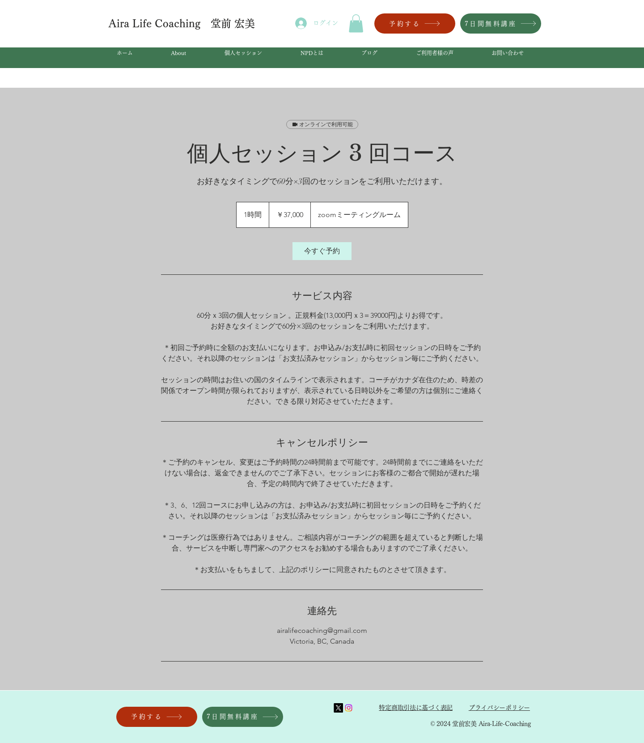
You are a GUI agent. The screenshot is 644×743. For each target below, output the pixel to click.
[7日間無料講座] (500, 23)
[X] (338, 708)
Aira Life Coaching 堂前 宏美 (183, 23)
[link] (322, 251)
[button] (356, 23)
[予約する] (414, 23)
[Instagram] (348, 708)
